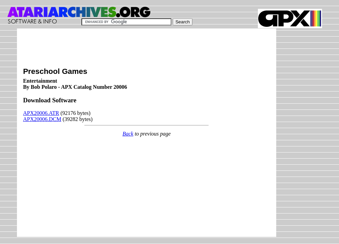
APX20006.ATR (41, 113)
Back (128, 134)
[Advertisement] (146, 50)
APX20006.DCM (42, 119)
